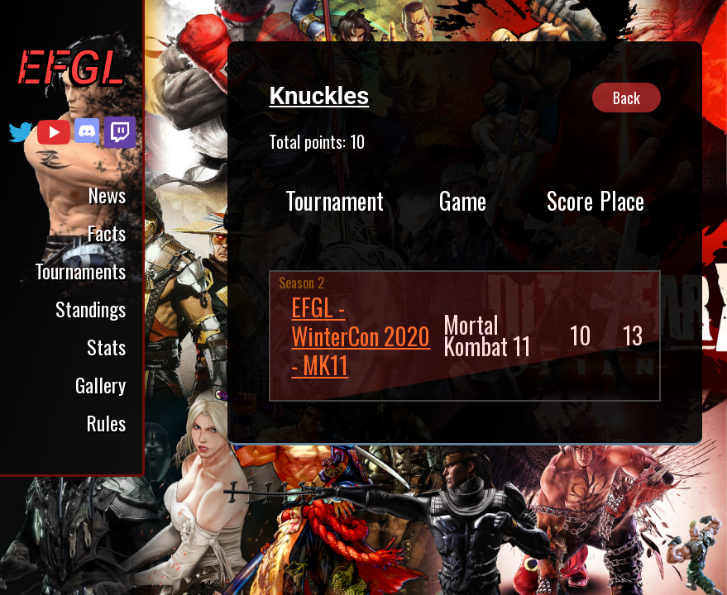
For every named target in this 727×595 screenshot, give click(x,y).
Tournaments (80, 270)
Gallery (100, 384)
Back (626, 97)
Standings (90, 308)
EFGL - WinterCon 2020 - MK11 (360, 336)
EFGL (71, 68)
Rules (106, 422)
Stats (106, 346)
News (107, 194)
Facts (106, 232)
